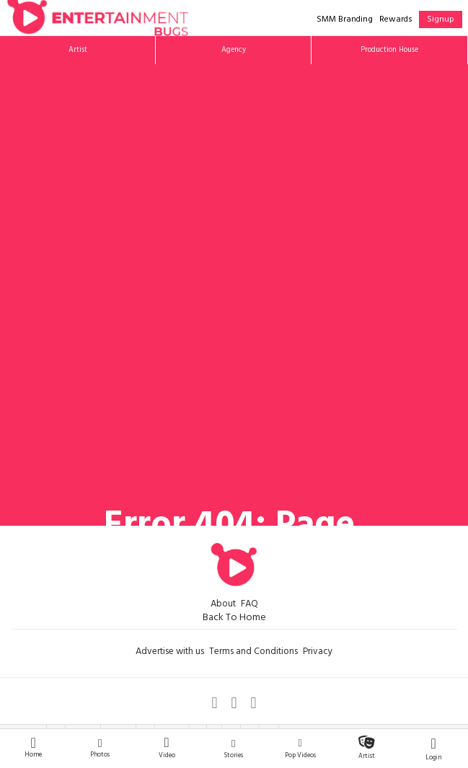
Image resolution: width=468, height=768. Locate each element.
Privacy (317, 652)
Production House (389, 50)
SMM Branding (345, 20)
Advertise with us (170, 652)
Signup (440, 20)
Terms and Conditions (253, 652)
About (223, 605)
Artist (78, 50)
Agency (233, 50)
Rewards (395, 20)
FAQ (249, 605)
